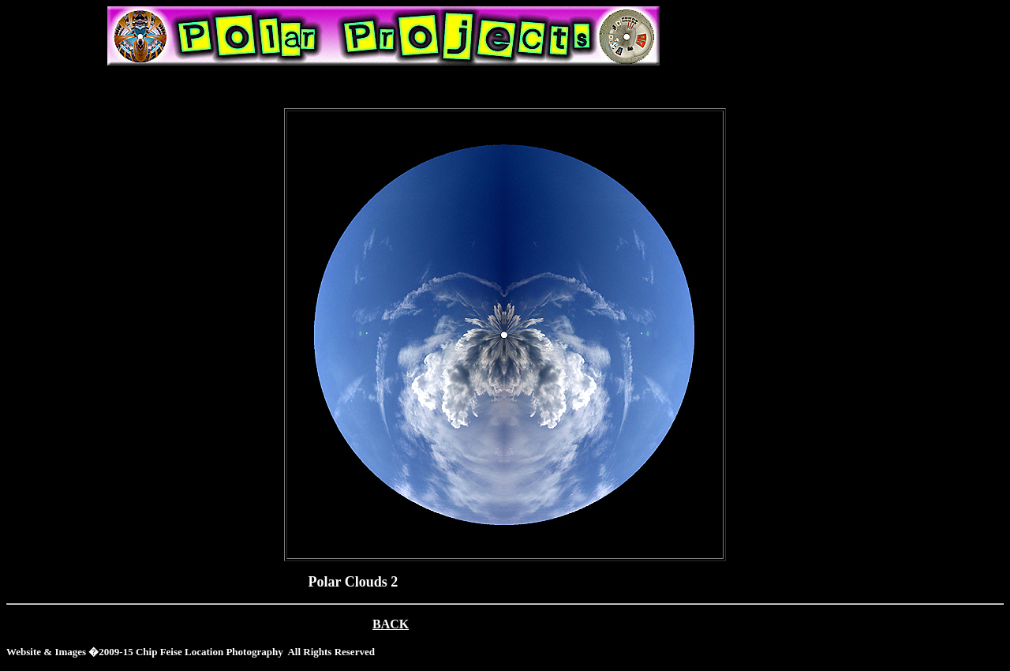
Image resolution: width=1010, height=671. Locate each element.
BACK (390, 624)
